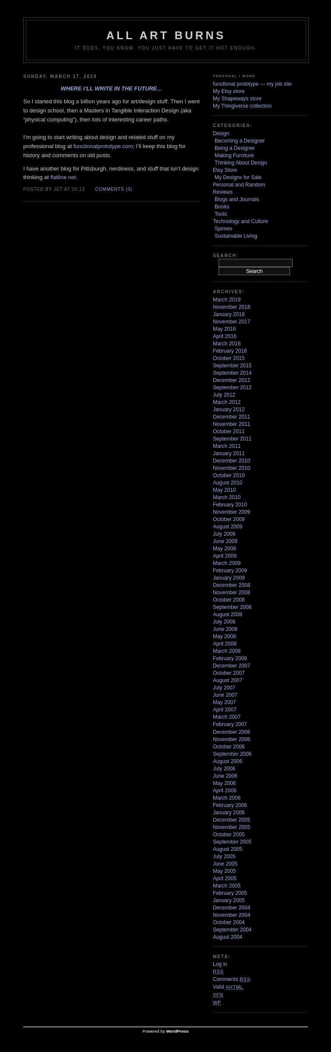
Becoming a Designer (240, 141)
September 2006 (232, 754)
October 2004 (229, 922)
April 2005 (225, 878)
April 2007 (225, 710)
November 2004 (231, 915)
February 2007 (230, 724)
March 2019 (226, 300)
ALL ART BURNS (165, 35)
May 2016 (224, 329)
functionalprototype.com (103, 146)
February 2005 (230, 893)
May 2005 (224, 871)
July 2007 (224, 688)
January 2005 (229, 900)
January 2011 (229, 453)
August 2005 (227, 849)
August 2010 (227, 483)
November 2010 (231, 468)
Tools (221, 214)
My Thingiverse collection (242, 106)
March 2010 (226, 497)
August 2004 (227, 937)
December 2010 (231, 461)
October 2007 (229, 673)
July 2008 (224, 622)
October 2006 (229, 747)
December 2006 (231, 732)
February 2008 (230, 658)
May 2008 (224, 636)
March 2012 (226, 402)
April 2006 (225, 791)
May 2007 (224, 702)
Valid (228, 987)
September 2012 (232, 388)
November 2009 (231, 512)
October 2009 (229, 519)
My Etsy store (229, 91)
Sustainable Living (236, 236)
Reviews (223, 192)
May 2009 (224, 549)
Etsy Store (225, 170)
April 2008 (225, 644)
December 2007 (231, 666)
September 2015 (232, 366)
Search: (226, 255)
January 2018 (229, 314)
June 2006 (225, 776)
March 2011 (226, 446)
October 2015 (229, 358)
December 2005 (231, 820)
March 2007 (226, 717)
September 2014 (232, 373)
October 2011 (229, 431)
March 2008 (226, 651)
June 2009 (225, 541)
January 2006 (229, 813)
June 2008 (225, 629)
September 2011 (232, 439)
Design (221, 133)
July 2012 (224, 395)
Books (222, 207)
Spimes (223, 229)
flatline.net (63, 177)
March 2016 (226, 344)
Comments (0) (113, 189)
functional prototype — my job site (252, 84)
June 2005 (225, 864)
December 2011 (231, 417)
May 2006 (224, 783)
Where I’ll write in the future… (111, 88)
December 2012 (231, 380)
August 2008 (227, 614)
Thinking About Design (241, 163)
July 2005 (224, 856)
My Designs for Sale (238, 177)
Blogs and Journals (237, 199)
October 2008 (229, 600)
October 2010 (229, 475)
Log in (220, 964)
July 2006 (224, 769)
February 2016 (230, 351)
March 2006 (226, 798)
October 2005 (229, 835)
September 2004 (232, 930)
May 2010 (224, 490)
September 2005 (232, 842)
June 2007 (225, 695)
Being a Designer (235, 148)
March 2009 (226, 563)
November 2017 (231, 322)
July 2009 (224, 534)
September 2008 (232, 607)
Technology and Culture (240, 221)
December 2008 (231, 585)
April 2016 (225, 336)
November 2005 (231, 827)
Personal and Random (239, 185)
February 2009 (230, 571)
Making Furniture (234, 155)
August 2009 (227, 527)
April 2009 (225, 556)
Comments (231, 979)
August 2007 (227, 680)
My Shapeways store (237, 99)
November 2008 (231, 593)
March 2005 (226, 886)
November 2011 (231, 424)
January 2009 (229, 578)
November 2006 (231, 739)
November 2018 (231, 307)
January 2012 (229, 410)
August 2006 (227, 761)
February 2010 (230, 505)
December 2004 (231, 908)
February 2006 (230, 805)
